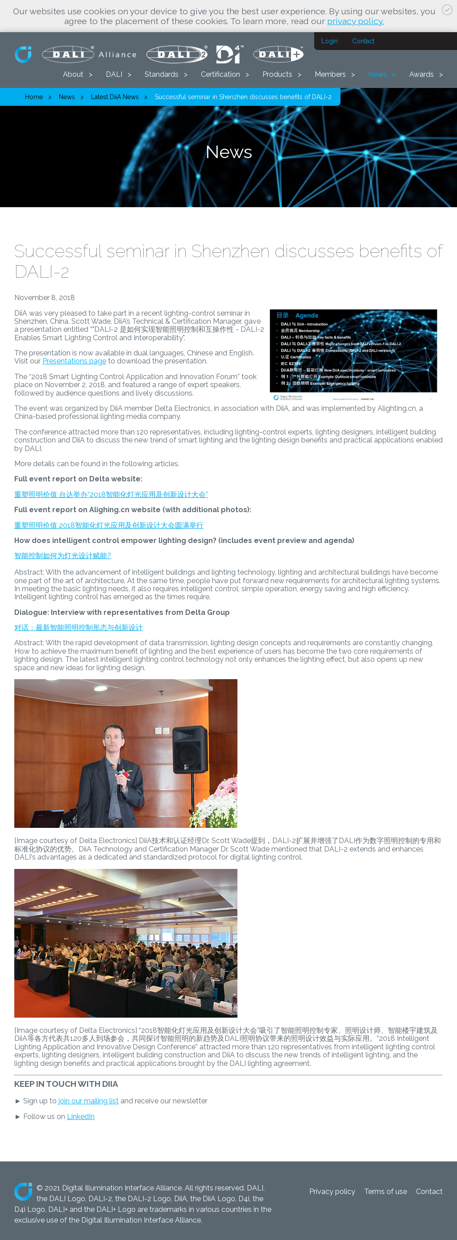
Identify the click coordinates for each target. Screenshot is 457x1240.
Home (34, 96)
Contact (363, 41)
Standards (162, 74)
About (73, 74)
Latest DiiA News (115, 96)
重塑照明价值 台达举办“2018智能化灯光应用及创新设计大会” (111, 494)
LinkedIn (81, 1116)
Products (277, 74)
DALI (114, 74)
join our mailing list (88, 1101)
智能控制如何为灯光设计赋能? (62, 555)
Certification (220, 74)
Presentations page (74, 361)
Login (329, 41)
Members (330, 74)
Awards (421, 74)
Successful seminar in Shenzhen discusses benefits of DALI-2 (243, 96)
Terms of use (385, 1191)
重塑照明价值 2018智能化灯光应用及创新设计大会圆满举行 (109, 525)
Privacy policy (332, 1191)
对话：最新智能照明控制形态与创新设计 (78, 627)
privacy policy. (355, 21)
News (377, 74)
